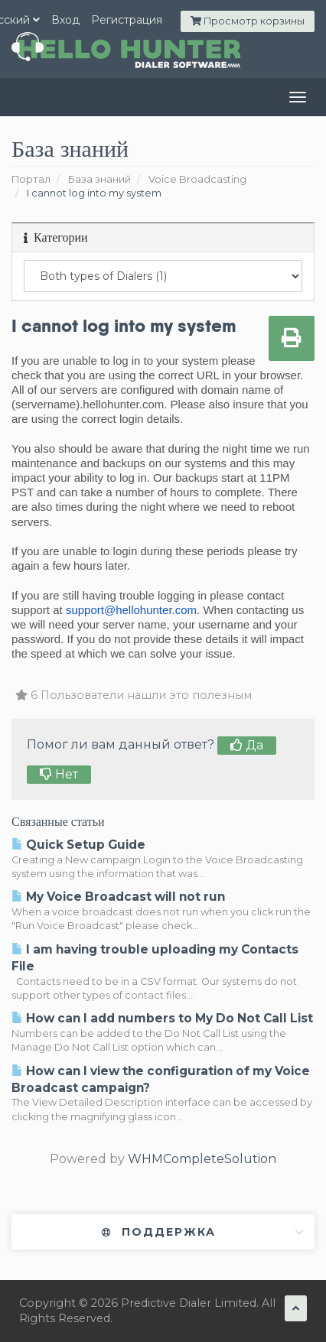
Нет (59, 774)
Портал (31, 179)
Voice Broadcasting (197, 179)
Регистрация (126, 20)
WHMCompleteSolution (202, 1159)
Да (246, 745)
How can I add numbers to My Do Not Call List (162, 1018)
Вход (65, 20)
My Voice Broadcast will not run (118, 896)
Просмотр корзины (248, 21)
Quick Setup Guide (78, 844)
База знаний (99, 179)
